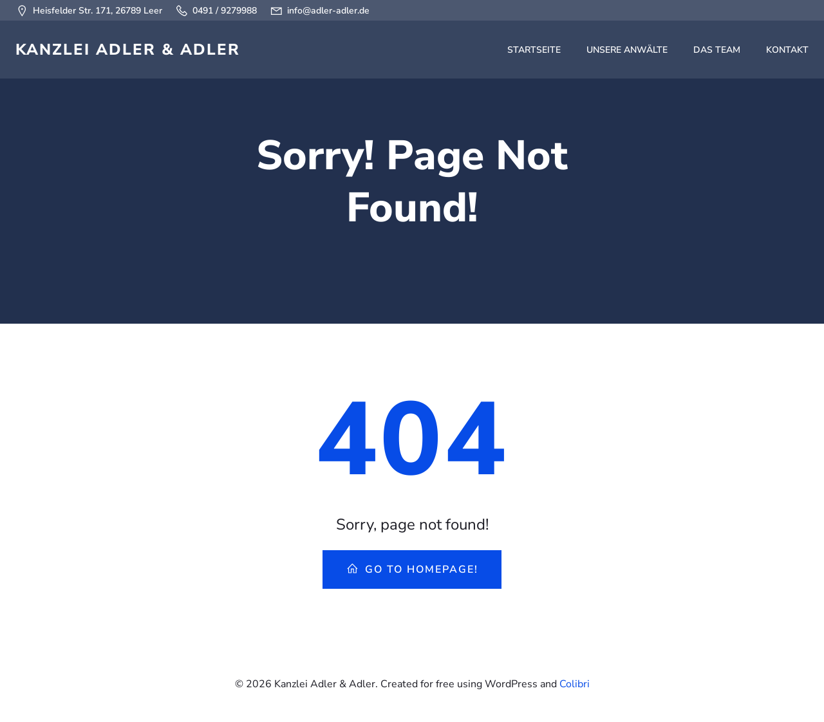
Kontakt (787, 50)
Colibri (574, 684)
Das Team (716, 50)
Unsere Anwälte (627, 50)
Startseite (534, 50)
